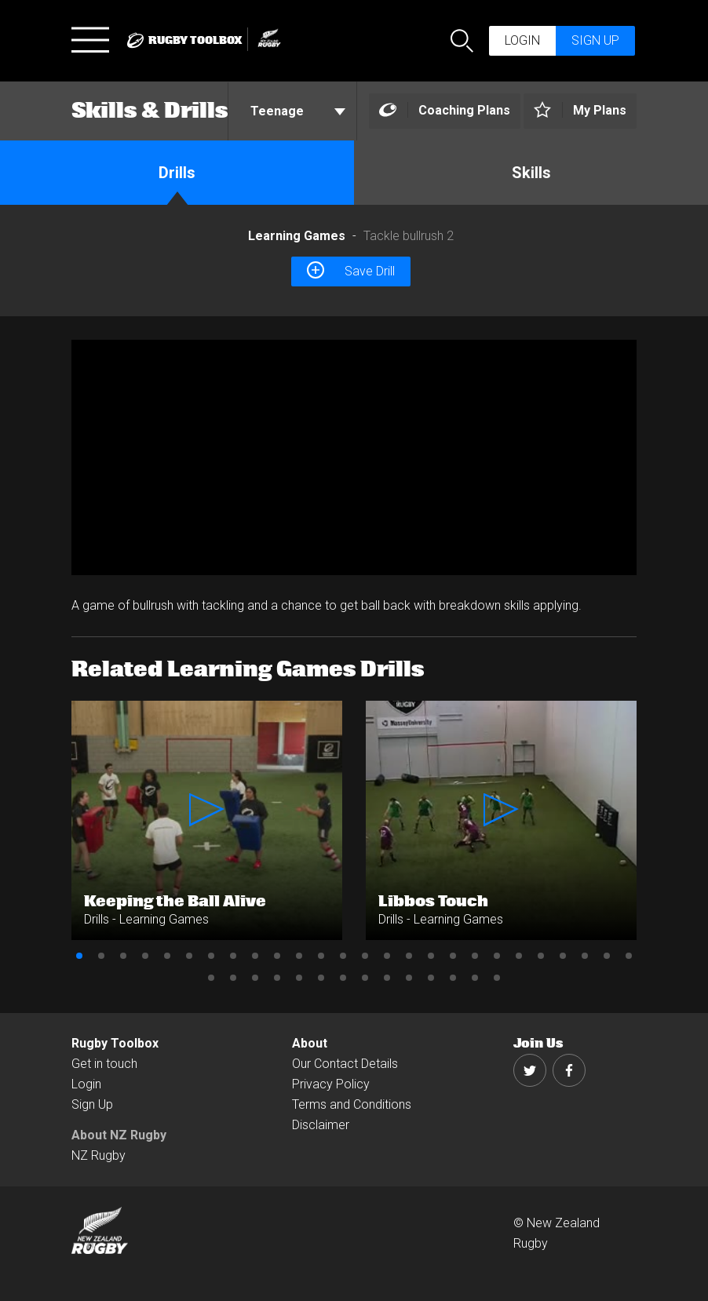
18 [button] (453, 956)
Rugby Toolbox (115, 1043)
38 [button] (453, 978)
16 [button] (409, 956)
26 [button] (629, 956)
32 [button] (321, 978)
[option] (354, 457)
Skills (531, 172)
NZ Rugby (98, 1155)
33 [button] (343, 978)
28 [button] (233, 978)
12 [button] (321, 956)
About (309, 1043)
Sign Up (92, 1104)
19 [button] (475, 956)
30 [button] (277, 978)
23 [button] (563, 956)
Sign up (595, 40)
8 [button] (233, 956)
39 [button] (475, 978)
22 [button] (541, 956)
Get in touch (104, 1063)
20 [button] (497, 956)
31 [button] (299, 978)
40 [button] (497, 978)
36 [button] (409, 978)
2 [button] (101, 956)
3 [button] (123, 956)
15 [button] (387, 956)
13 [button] (343, 956)
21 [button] (519, 956)
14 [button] (365, 956)
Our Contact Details (345, 1063)
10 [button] (277, 956)
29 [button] (255, 978)
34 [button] (365, 978)
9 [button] (255, 956)
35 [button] (387, 978)
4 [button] (145, 956)
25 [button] (607, 956)
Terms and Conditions (351, 1104)
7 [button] (211, 956)
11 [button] (299, 956)
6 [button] (189, 956)
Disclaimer (320, 1124)
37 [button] (431, 978)
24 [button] (585, 956)
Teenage (297, 111)
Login (522, 40)
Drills (177, 172)
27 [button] (211, 978)
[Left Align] (444, 111)
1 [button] (79, 956)
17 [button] (431, 956)
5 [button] (167, 956)
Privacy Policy (331, 1084)
